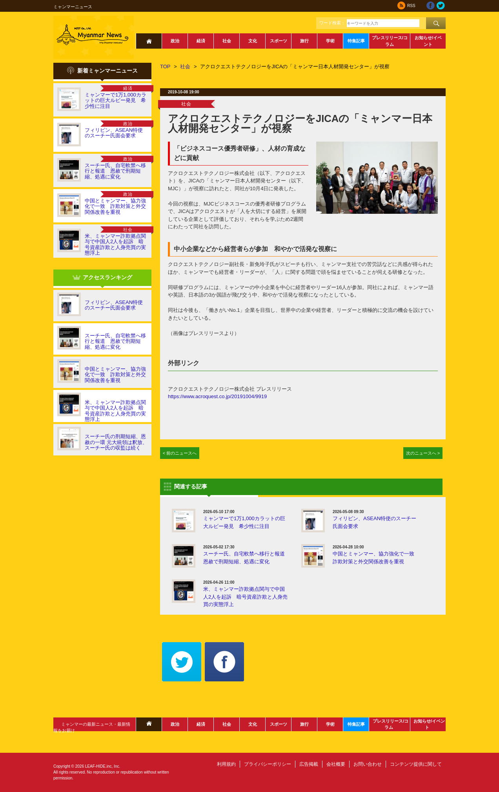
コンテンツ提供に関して (416, 764)
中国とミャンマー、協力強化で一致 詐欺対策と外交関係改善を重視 (115, 206)
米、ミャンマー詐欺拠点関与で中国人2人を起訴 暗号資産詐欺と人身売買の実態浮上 (115, 244)
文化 (252, 40)
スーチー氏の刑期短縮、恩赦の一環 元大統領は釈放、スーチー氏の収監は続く (116, 442)
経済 (201, 40)
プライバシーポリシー (267, 764)
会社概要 (335, 764)
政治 (175, 40)
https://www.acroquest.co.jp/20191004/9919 (217, 396)
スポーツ (278, 40)
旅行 (304, 40)
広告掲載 (308, 764)
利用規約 (226, 764)
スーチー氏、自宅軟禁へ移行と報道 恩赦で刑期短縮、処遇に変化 (115, 171)
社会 (226, 40)
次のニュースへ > (423, 453)
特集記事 (356, 40)
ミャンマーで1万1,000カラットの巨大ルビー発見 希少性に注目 (115, 100)
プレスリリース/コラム (390, 41)
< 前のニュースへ (180, 453)
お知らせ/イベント (428, 41)
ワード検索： (332, 22)
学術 (330, 40)
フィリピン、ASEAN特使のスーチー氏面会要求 (114, 132)
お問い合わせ (367, 764)
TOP (165, 66)
